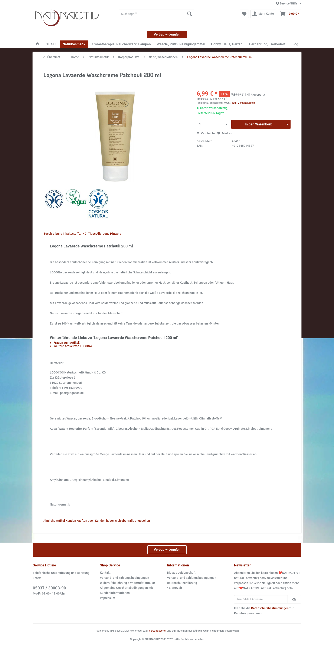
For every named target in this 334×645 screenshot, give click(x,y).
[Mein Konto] (263, 14)
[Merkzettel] (244, 14)
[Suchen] (189, 14)
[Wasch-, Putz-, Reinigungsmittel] (181, 44)
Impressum (107, 598)
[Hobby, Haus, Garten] (226, 44)
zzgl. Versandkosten (243, 102)
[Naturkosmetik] (74, 44)
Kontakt (105, 572)
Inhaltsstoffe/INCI (75, 233)
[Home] (37, 44)
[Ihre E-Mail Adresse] (261, 599)
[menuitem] (156, 16)
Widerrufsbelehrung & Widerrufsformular (127, 583)
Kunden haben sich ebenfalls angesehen (122, 520)
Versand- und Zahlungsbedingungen (124, 577)
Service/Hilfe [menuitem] (287, 3)
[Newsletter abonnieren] (294, 599)
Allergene (102, 233)
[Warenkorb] (289, 14)
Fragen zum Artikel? (65, 342)
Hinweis (115, 233)
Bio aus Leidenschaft (181, 572)
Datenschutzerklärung (182, 583)
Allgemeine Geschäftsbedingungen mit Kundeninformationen (126, 590)
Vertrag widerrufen (167, 34)
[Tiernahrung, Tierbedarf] (266, 44)
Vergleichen (207, 133)
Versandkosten (157, 630)
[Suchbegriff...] (156, 14)
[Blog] (294, 44)
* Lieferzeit (174, 587)
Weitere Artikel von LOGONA (71, 346)
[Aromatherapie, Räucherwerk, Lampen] (121, 44)
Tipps (92, 233)
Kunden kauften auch (80, 520)
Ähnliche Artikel (54, 520)
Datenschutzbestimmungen (270, 608)
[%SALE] (51, 44)
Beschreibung (52, 233)
